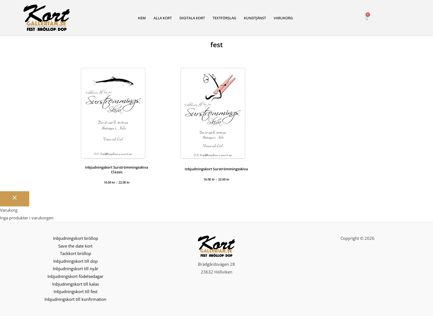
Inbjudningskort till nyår (75, 269)
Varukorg (283, 17)
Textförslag (224, 17)
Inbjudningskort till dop (75, 261)
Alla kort (163, 17)
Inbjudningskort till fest (75, 292)
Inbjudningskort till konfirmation (75, 299)
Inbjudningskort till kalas (75, 284)
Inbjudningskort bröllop (75, 238)
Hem (142, 17)
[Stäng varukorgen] (14, 198)
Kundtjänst (255, 17)
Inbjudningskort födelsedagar (75, 276)
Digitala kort (192, 17)
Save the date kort (75, 246)
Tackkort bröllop (75, 253)
